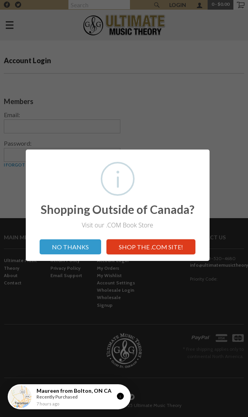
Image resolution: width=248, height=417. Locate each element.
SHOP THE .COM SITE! (151, 247)
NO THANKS (70, 247)
